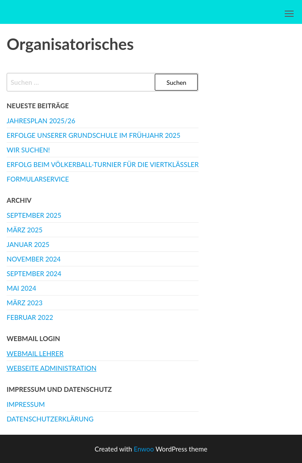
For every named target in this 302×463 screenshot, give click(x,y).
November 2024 (34, 259)
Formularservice (38, 179)
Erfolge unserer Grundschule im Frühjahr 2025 (93, 135)
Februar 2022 (30, 317)
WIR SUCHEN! (28, 150)
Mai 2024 (21, 288)
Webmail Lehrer (35, 353)
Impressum (26, 404)
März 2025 (24, 230)
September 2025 (34, 215)
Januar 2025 (28, 244)
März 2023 (24, 303)
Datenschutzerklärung (50, 419)
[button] (289, 13)
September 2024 (34, 273)
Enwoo (144, 449)
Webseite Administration (51, 368)
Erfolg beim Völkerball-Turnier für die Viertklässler (103, 164)
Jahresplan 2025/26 (41, 121)
